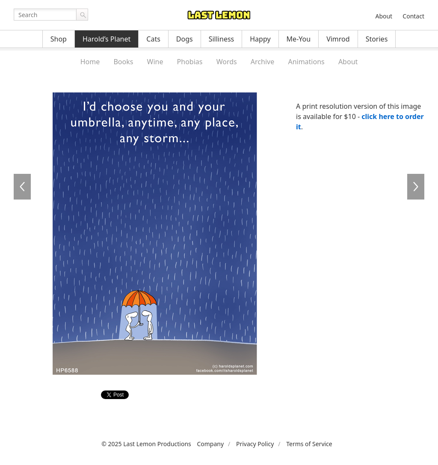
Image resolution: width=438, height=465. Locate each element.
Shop (58, 39)
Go (82, 15)
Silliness (221, 39)
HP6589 (415, 187)
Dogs (184, 39)
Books (123, 61)
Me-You (299, 39)
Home (90, 61)
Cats (153, 39)
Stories (377, 39)
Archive (262, 61)
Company (210, 444)
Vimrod (338, 39)
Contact (413, 16)
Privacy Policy (255, 444)
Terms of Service (309, 444)
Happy (260, 39)
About (383, 16)
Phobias (190, 61)
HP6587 (22, 187)
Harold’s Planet (106, 39)
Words (226, 61)
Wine (155, 61)
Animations (306, 61)
